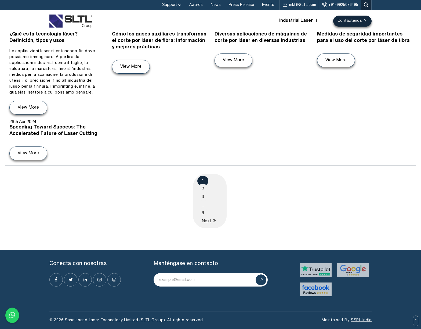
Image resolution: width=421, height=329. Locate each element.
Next (209, 221)
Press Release (241, 5)
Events (268, 5)
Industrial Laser (299, 21)
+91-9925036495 (340, 5)
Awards (196, 5)
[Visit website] (316, 270)
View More (28, 107)
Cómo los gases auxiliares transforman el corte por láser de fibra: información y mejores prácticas (159, 41)
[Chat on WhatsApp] (12, 315)
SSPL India (361, 320)
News (216, 5)
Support (169, 5)
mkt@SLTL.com (299, 5)
